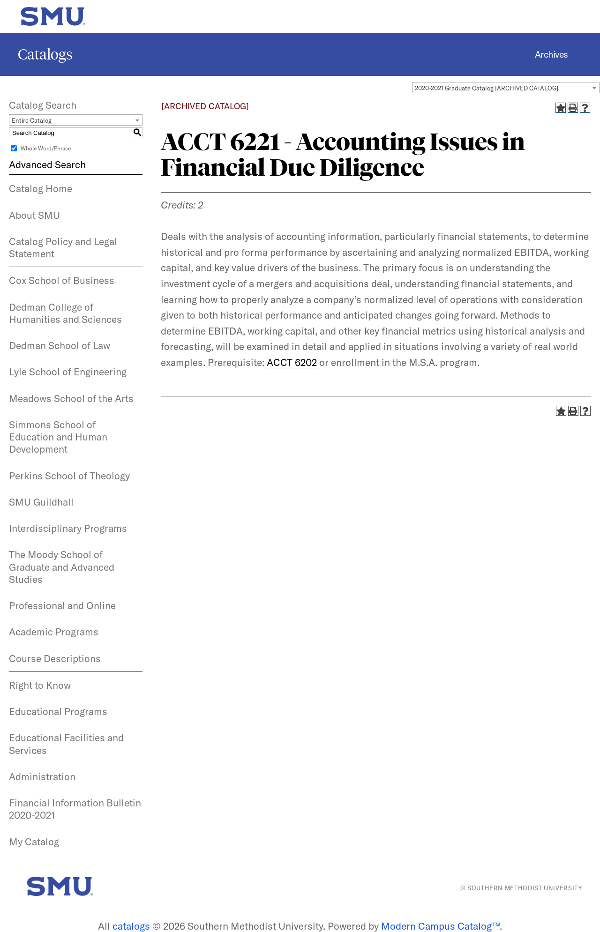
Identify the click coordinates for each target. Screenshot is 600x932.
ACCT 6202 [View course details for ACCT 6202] (292, 362)
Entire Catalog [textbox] (32, 120)
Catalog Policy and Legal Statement (63, 247)
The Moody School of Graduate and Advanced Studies (61, 566)
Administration (42, 776)
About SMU (34, 215)
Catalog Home (40, 188)
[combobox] (506, 87)
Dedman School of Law (59, 345)
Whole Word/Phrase (46, 148)
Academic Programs (53, 632)
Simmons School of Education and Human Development (58, 436)
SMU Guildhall (41, 502)
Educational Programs (58, 711)
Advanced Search (47, 164)
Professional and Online (62, 605)
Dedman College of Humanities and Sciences (65, 313)
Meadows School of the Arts (71, 398)
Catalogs (45, 54)
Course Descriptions (55, 658)
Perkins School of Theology (69, 476)
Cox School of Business (61, 280)
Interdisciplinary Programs (68, 528)
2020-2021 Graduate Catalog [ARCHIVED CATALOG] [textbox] (486, 88)
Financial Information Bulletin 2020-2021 (75, 809)
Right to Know (40, 685)
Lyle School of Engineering (68, 371)
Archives (551, 54)
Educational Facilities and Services (66, 743)
